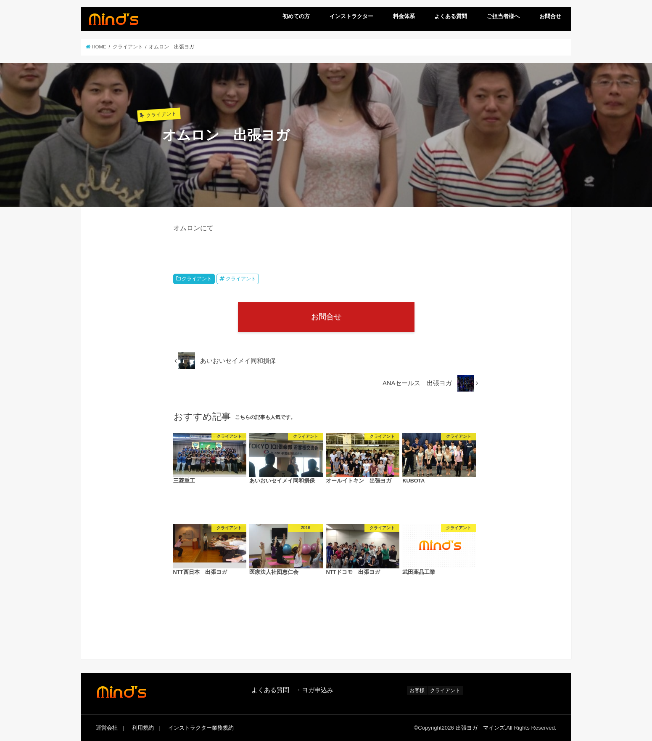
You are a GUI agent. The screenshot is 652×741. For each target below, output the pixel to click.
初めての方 (296, 16)
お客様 (417, 690)
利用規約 (143, 728)
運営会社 (107, 728)
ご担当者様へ (503, 16)
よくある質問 (450, 16)
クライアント (197, 279)
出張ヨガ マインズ (480, 728)
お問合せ (550, 16)
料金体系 (404, 16)
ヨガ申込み (317, 690)
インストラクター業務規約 (201, 728)
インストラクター (351, 16)
